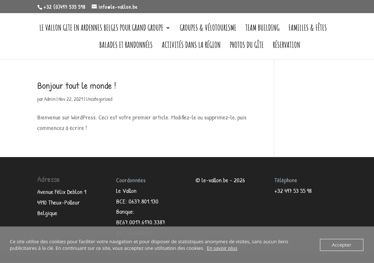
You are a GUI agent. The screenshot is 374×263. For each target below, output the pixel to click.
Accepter (341, 244)
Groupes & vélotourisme (208, 29)
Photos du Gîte (247, 46)
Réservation (286, 46)
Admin (50, 98)
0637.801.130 (144, 201)
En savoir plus (222, 248)
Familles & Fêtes (308, 29)
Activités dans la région (191, 46)
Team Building (262, 29)
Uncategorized (99, 98)
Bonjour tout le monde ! (76, 85)
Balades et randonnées (126, 46)
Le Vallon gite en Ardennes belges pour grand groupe (101, 29)
